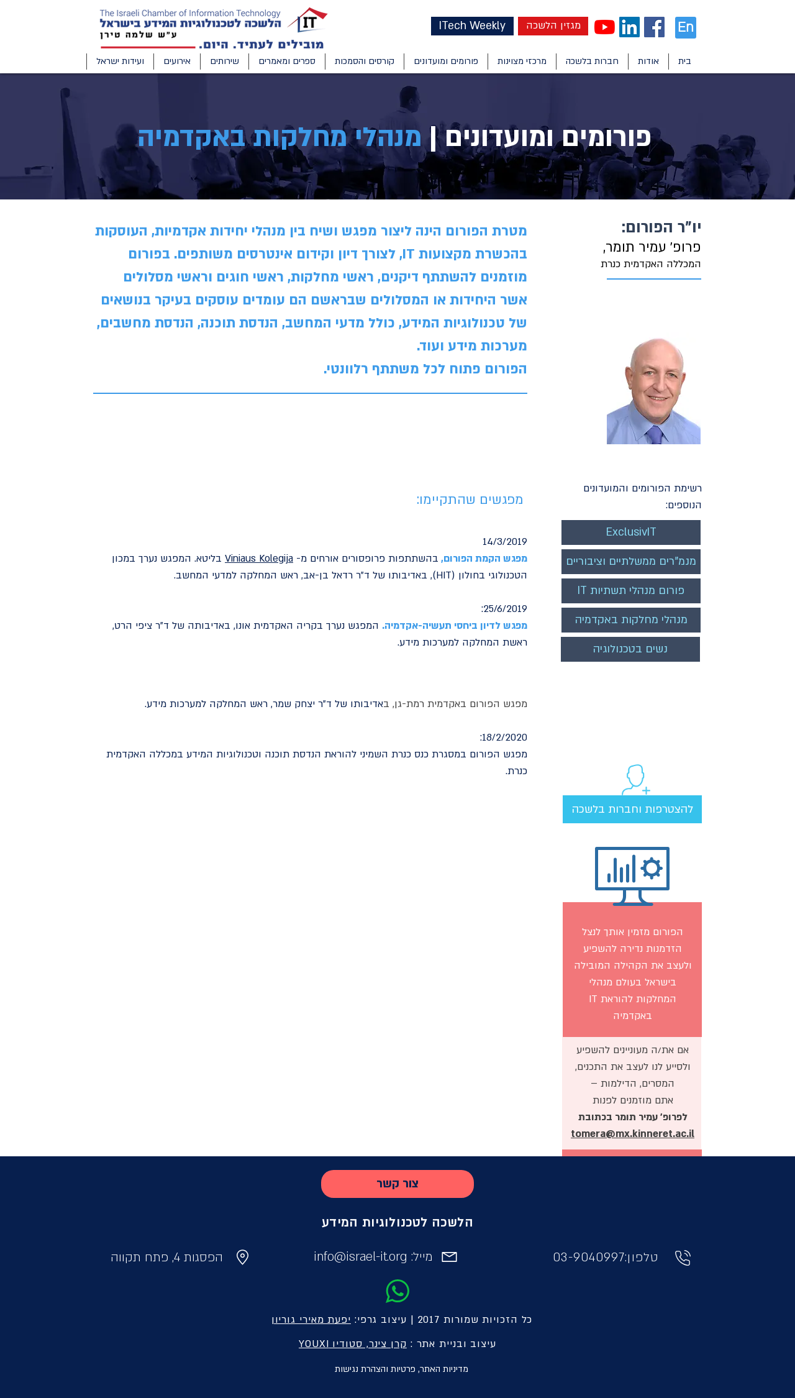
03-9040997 (589, 1258)
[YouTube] (604, 27)
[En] (685, 28)
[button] (648, 61)
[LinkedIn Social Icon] (629, 27)
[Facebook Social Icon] (654, 27)
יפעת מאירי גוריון (311, 1320)
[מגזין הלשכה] (553, 26)
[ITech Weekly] (472, 26)
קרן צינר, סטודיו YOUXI (353, 1344)
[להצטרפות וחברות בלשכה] (632, 809)
